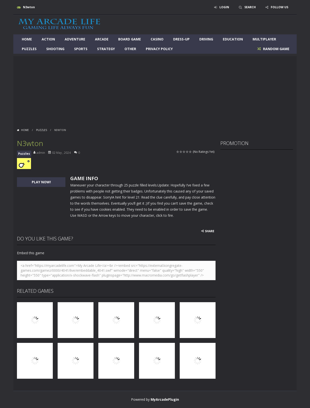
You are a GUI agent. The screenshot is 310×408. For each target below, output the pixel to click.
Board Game (129, 39)
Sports (80, 48)
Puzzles (29, 48)
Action (48, 39)
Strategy (106, 48)
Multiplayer (264, 39)
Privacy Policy (159, 48)
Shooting (55, 48)
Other (130, 48)
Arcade (101, 39)
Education (233, 39)
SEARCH (250, 7)
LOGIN (224, 7)
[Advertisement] (155, 90)
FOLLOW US (279, 7)
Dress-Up (181, 39)
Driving (206, 39)
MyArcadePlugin (165, 399)
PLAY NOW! (41, 182)
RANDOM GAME (275, 48)
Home (27, 39)
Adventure (75, 39)
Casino (157, 39)
